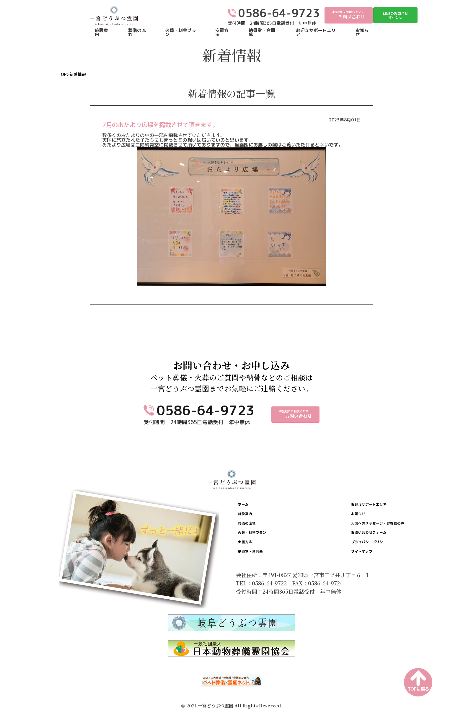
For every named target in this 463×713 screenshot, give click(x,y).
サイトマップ (340, 561)
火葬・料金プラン (180, 32)
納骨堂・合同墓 (262, 32)
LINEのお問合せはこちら (395, 15)
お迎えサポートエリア (316, 32)
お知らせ (362, 32)
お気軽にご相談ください (349, 15)
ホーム (247, 505)
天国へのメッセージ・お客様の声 (364, 527)
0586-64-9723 (205, 410)
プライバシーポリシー (351, 550)
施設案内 (101, 32)
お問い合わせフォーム (351, 539)
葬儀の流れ (137, 32)
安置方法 (222, 32)
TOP (62, 74)
